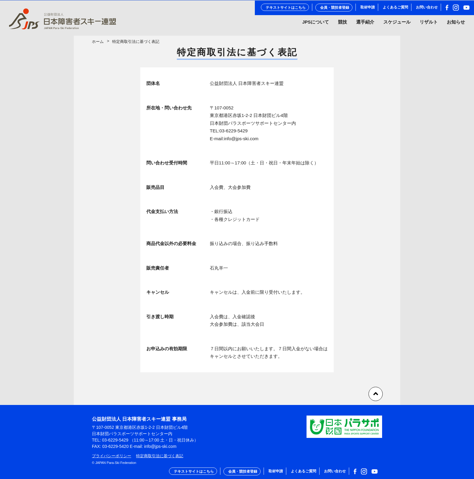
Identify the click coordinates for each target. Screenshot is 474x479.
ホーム (98, 44)
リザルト (429, 23)
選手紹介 (365, 23)
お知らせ (456, 23)
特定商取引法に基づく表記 (159, 456)
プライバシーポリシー (111, 456)
